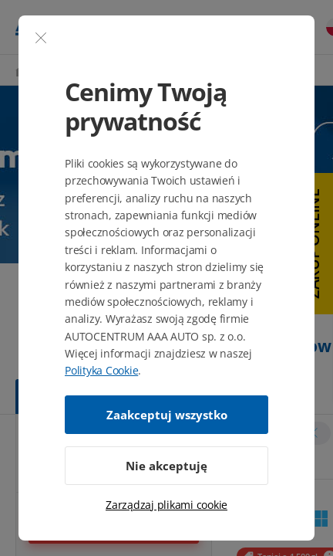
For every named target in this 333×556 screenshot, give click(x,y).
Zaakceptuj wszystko (166, 414)
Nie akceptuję (166, 465)
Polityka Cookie (101, 370)
